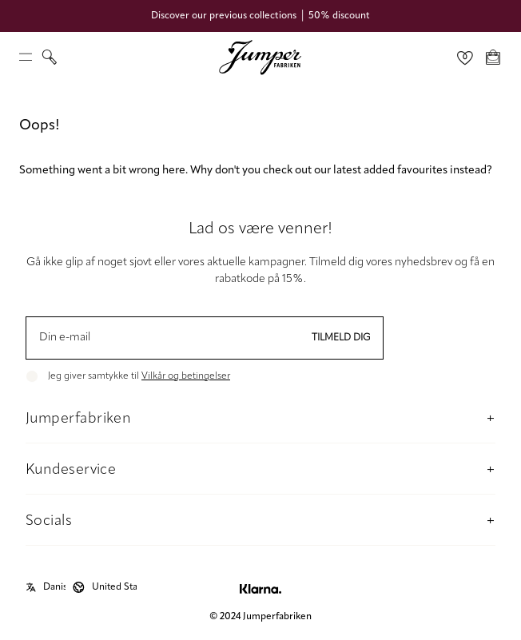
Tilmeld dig (341, 338)
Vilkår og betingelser (185, 376)
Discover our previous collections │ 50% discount (260, 16)
